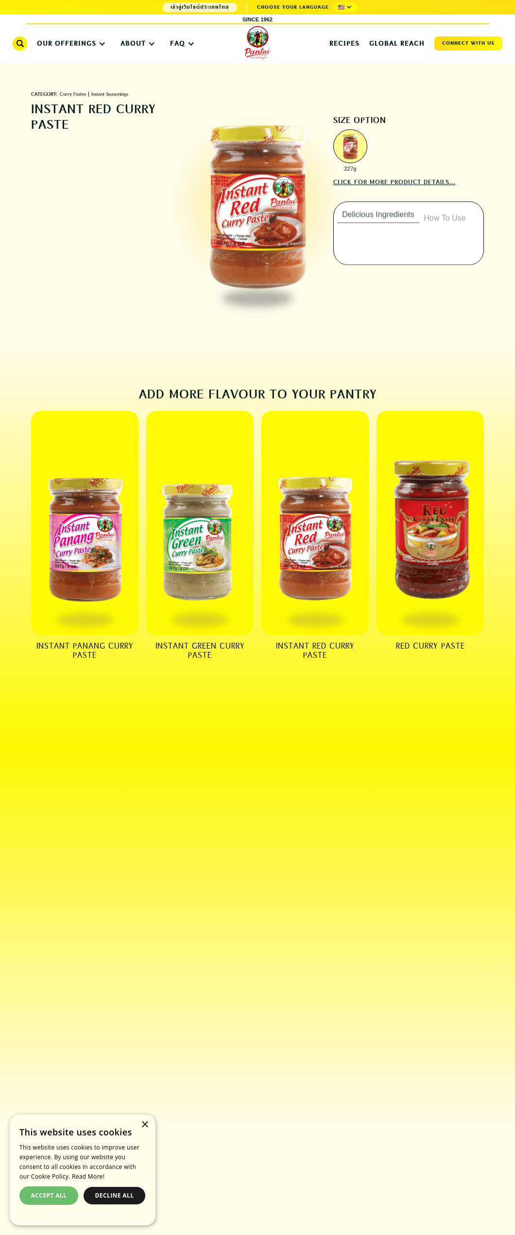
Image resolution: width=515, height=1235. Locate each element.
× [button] (144, 1125)
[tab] (378, 222)
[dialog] (82, 1170)
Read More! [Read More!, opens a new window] (88, 1176)
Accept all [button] (49, 1195)
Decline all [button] (114, 1195)
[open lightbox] (350, 146)
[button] (345, 7)
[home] (257, 43)
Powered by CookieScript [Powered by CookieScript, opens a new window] (83, 1214)
